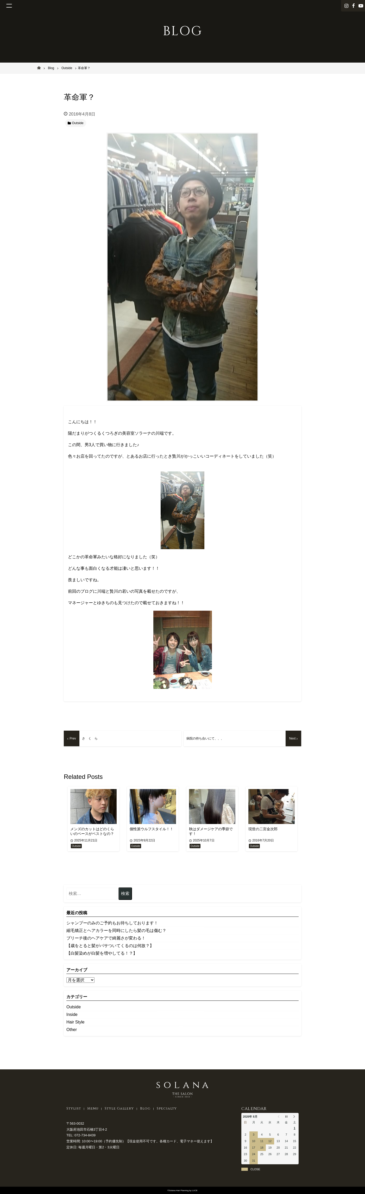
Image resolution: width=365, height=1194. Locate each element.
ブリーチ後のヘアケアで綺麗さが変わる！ (106, 938)
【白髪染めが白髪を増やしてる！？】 (101, 953)
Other (71, 1029)
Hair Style (75, 1022)
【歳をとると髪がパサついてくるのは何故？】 (110, 945)
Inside (72, 1014)
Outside (73, 1007)
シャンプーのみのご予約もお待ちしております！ (112, 923)
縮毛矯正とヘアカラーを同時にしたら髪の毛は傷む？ (116, 930)
